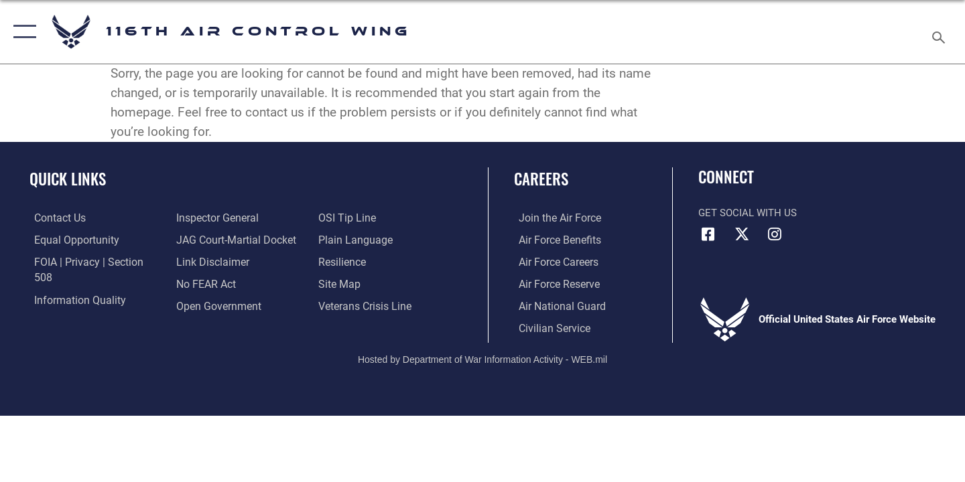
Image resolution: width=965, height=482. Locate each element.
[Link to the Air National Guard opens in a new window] (555, 305)
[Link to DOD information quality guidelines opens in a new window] (72, 283)
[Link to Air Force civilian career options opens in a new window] (548, 327)
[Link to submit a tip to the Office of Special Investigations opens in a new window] (202, 305)
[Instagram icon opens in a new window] (775, 234)
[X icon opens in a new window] (742, 234)
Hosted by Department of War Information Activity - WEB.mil (482, 358)
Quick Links (67, 178)
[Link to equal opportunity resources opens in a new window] (69, 239)
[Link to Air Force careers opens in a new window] (553, 261)
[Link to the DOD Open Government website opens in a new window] (215, 283)
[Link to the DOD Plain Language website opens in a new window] (353, 218)
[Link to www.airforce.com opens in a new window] (554, 218)
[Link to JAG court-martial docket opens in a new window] (232, 218)
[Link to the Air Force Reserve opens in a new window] (553, 283)
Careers (541, 178)
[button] (22, 32)
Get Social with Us (747, 213)
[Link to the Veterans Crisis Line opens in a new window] (365, 283)
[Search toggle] (940, 31)
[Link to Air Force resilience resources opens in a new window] (343, 239)
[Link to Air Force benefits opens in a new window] (554, 239)
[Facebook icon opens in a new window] (708, 234)
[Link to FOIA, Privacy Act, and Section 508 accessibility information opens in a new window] (90, 261)
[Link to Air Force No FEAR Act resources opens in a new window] (204, 261)
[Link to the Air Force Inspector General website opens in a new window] (69, 305)
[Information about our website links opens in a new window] (210, 239)
